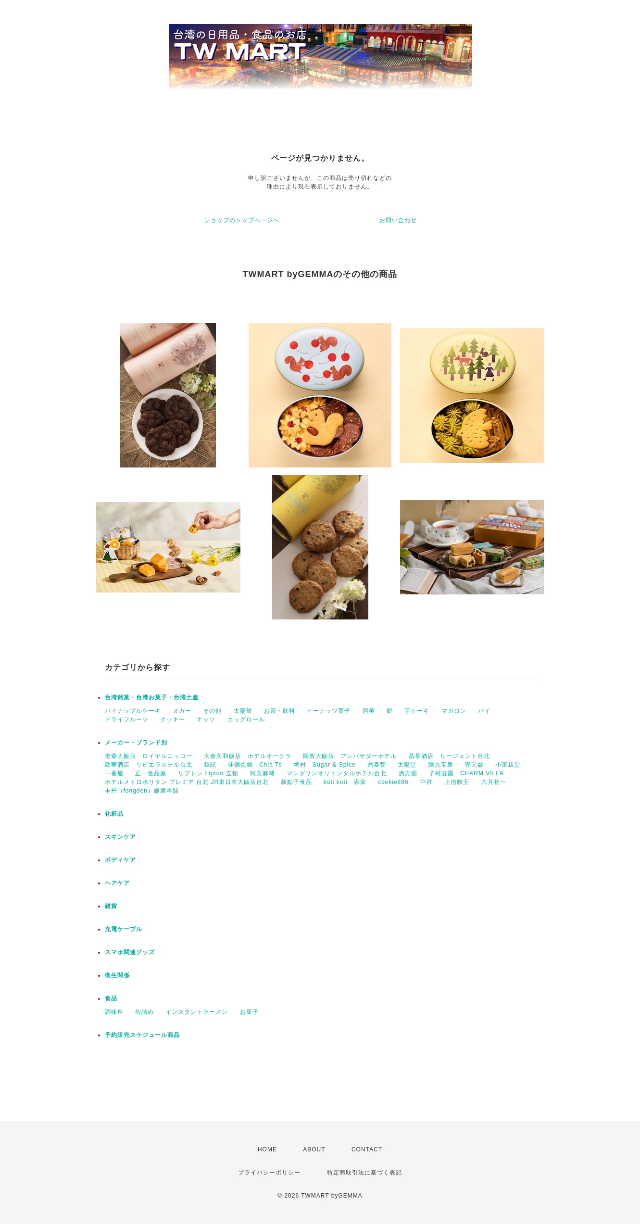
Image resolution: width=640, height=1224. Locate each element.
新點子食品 (296, 782)
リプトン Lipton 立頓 (208, 773)
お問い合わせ (398, 220)
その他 (212, 710)
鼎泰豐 (376, 764)
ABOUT (314, 1149)
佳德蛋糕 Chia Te (255, 764)
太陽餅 (243, 710)
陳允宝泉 (440, 764)
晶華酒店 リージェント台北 (449, 756)
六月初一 (493, 782)
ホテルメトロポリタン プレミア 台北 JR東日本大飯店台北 (187, 782)
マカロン (453, 710)
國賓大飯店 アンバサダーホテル (350, 756)
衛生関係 (117, 975)
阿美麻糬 (262, 773)
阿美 (369, 710)
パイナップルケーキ (133, 710)
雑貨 (111, 906)
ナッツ (206, 719)
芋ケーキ (416, 710)
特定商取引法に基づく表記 (364, 1172)
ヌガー (182, 710)
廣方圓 (408, 773)
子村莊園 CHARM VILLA (466, 773)
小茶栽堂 (507, 764)
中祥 (426, 782)
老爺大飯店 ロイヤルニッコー (148, 756)
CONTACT (366, 1149)
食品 (111, 998)
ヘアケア (117, 883)
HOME (267, 1149)
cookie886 (393, 782)
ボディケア (120, 860)
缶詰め (144, 1012)
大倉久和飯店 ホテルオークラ (247, 756)
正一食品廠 (150, 773)
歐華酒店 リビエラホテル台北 (148, 764)
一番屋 (114, 773)
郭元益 (474, 764)
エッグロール (246, 719)
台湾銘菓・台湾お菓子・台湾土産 (152, 697)
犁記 (210, 764)
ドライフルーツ (127, 719)
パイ (484, 710)
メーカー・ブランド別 (136, 742)
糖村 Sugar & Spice (325, 764)
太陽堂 (407, 764)
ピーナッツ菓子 (329, 710)
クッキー (172, 719)
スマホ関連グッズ (130, 952)
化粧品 (114, 813)
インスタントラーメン (196, 1012)
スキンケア (120, 836)
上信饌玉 (456, 782)
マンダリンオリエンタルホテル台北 (337, 773)
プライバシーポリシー (269, 1172)
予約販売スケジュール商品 (142, 1035)
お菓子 (249, 1012)
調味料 (114, 1012)
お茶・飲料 (279, 710)
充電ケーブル (123, 929)
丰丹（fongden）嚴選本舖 (142, 790)
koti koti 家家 (345, 782)
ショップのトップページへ (241, 220)
